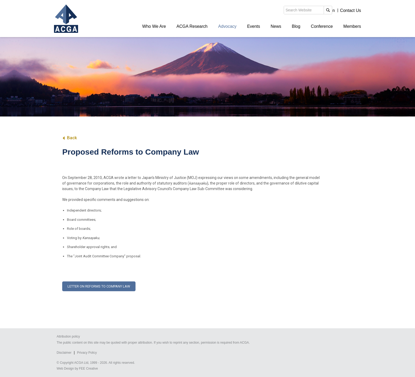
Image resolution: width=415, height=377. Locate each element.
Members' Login (320, 10)
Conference (322, 26)
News (276, 26)
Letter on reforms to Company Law (98, 286)
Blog (296, 26)
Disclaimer (64, 352)
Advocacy (227, 26)
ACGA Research (192, 26)
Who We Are (154, 26)
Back (69, 137)
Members (352, 26)
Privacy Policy (87, 352)
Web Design (65, 368)
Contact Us (350, 10)
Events (253, 26)
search (269, 12)
